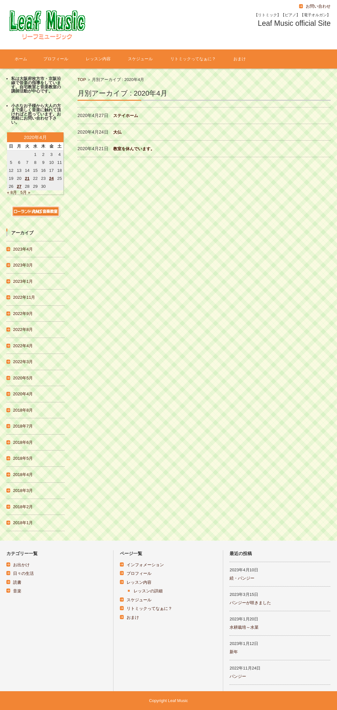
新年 (234, 651)
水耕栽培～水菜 (244, 627)
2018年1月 (23, 522)
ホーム (21, 58)
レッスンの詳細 (148, 591)
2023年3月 (23, 265)
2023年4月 (23, 249)
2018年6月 (23, 442)
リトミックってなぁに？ (193, 58)
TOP (81, 79)
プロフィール (55, 58)
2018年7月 (23, 426)
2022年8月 (23, 329)
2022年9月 (23, 313)
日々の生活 (23, 573)
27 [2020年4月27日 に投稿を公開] (19, 186)
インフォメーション (145, 564)
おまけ (239, 58)
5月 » (25, 192)
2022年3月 (23, 361)
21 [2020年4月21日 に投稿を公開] (27, 178)
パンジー (238, 676)
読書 (17, 582)
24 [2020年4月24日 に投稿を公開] (51, 178)
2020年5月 (23, 378)
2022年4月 (23, 345)
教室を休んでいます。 (134, 148)
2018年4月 (23, 474)
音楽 (17, 591)
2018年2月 (23, 506)
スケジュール (140, 58)
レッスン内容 (98, 58)
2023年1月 (23, 281)
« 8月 (12, 192)
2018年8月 (23, 410)
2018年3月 (23, 490)
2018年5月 (23, 458)
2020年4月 (23, 394)
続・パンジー (242, 578)
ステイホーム (125, 115)
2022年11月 (24, 297)
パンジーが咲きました (250, 602)
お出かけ (21, 564)
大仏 (117, 132)
